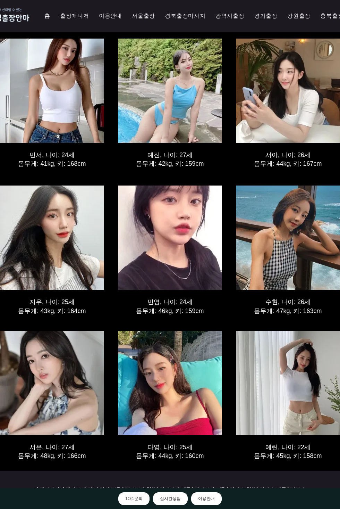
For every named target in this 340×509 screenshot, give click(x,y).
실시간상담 (170, 498)
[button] (230, 16)
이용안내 (206, 498)
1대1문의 (133, 498)
